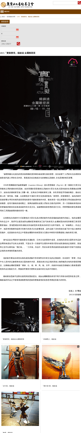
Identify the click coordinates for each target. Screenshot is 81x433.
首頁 (3, 16)
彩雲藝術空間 (11, 16)
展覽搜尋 (4, 22)
